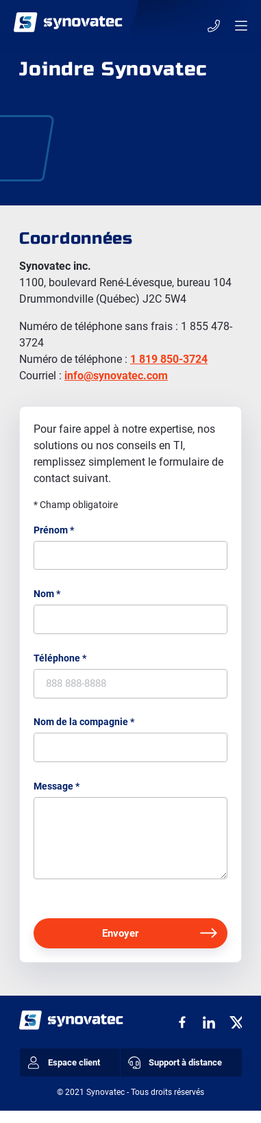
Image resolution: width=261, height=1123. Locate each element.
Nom (47, 596)
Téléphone (60, 662)
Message (56, 795)
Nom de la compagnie (84, 728)
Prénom (54, 530)
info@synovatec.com (116, 375)
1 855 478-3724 (212, 25)
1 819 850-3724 (169, 359)
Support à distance (178, 1074)
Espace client (67, 1074)
